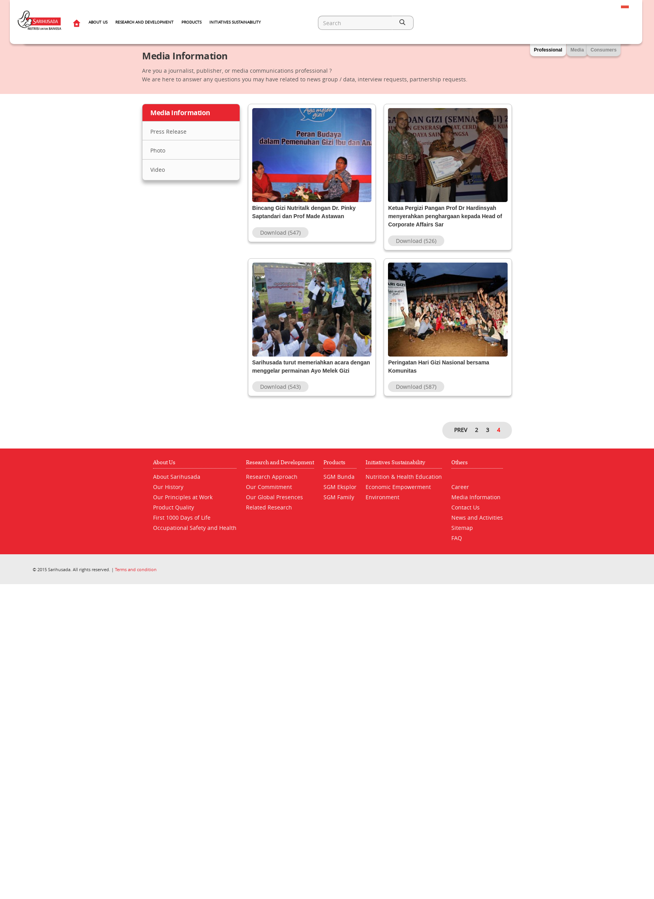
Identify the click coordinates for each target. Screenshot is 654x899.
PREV (460, 438)
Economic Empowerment (398, 495)
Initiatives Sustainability (235, 22)
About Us (98, 22)
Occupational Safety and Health (194, 536)
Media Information (476, 505)
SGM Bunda (339, 485)
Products (191, 22)
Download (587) (416, 395)
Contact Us (465, 515)
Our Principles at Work (182, 505)
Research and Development (144, 22)
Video (157, 169)
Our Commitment (269, 495)
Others (459, 471)
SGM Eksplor (340, 495)
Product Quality (173, 515)
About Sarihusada (176, 485)
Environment (382, 505)
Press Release (168, 131)
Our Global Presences (274, 505)
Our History (168, 495)
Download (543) (280, 395)
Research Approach (271, 485)
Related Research (269, 515)
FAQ (456, 546)
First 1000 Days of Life (182, 525)
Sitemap (462, 536)
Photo (157, 150)
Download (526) (416, 241)
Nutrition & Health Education (404, 485)
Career (460, 495)
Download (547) (280, 241)
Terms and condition (136, 578)
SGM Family (338, 505)
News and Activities (477, 525)
